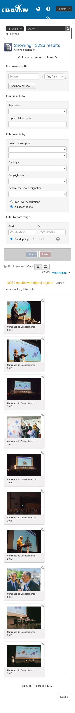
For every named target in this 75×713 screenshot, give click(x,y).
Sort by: (46, 271)
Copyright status (17, 175)
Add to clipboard (42, 300)
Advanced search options (37, 57)
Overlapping (19, 239)
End (40, 226)
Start (11, 226)
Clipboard (48, 18)
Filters (12, 34)
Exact (38, 239)
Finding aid (14, 162)
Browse (13, 28)
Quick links (48, 8)
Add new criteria (22, 85)
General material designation (25, 188)
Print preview (14, 266)
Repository (14, 105)
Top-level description (20, 118)
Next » (64, 696)
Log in (62, 9)
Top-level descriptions (25, 201)
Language (38, 8)
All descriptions (21, 206)
